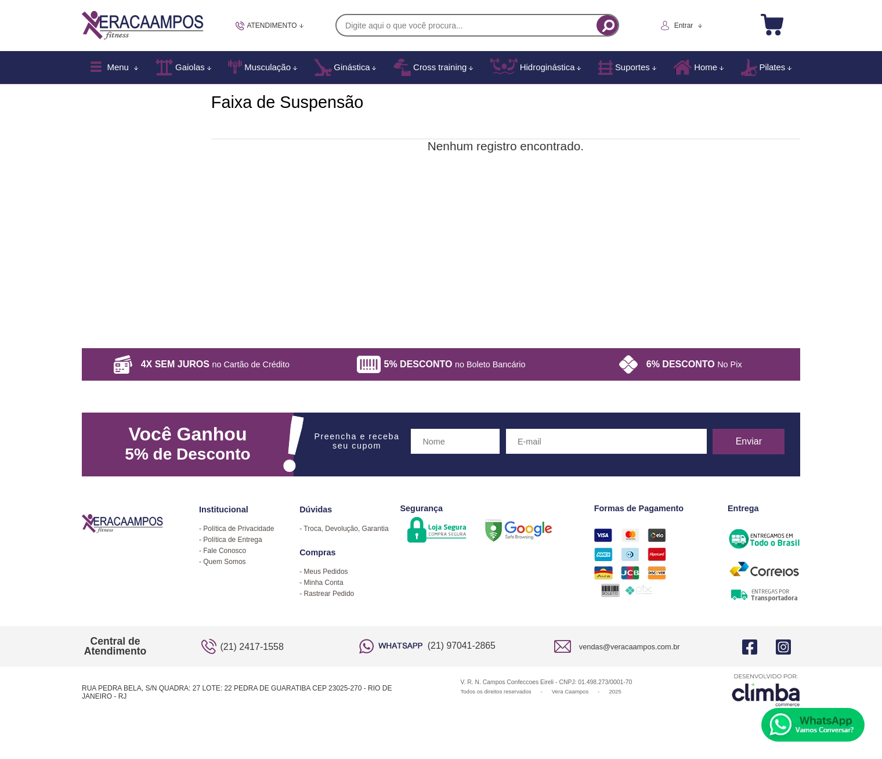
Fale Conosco (224, 551)
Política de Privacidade (238, 529)
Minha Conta (324, 583)
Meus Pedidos (326, 572)
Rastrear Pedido (329, 594)
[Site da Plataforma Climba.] (766, 690)
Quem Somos (224, 562)
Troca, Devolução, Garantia (345, 529)
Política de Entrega (232, 540)
